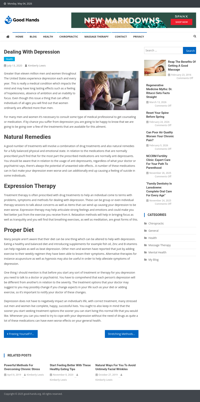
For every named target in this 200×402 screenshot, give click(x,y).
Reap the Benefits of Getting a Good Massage (182, 65)
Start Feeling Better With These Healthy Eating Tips (70, 367)
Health (48, 36)
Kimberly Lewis (37, 65)
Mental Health (157, 252)
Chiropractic (68, 36)
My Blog (153, 259)
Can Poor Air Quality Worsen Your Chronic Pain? (160, 136)
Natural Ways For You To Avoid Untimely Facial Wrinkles (116, 367)
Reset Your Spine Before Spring (157, 114)
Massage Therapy (96, 36)
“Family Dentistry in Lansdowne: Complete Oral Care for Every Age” (159, 189)
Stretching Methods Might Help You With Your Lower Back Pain (123, 334)
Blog (33, 36)
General (153, 230)
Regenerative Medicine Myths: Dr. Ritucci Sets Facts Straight (159, 91)
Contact (121, 36)
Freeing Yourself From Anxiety (23, 334)
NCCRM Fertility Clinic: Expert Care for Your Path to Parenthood (158, 162)
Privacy (138, 36)
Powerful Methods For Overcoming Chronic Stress (22, 367)
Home (19, 36)
